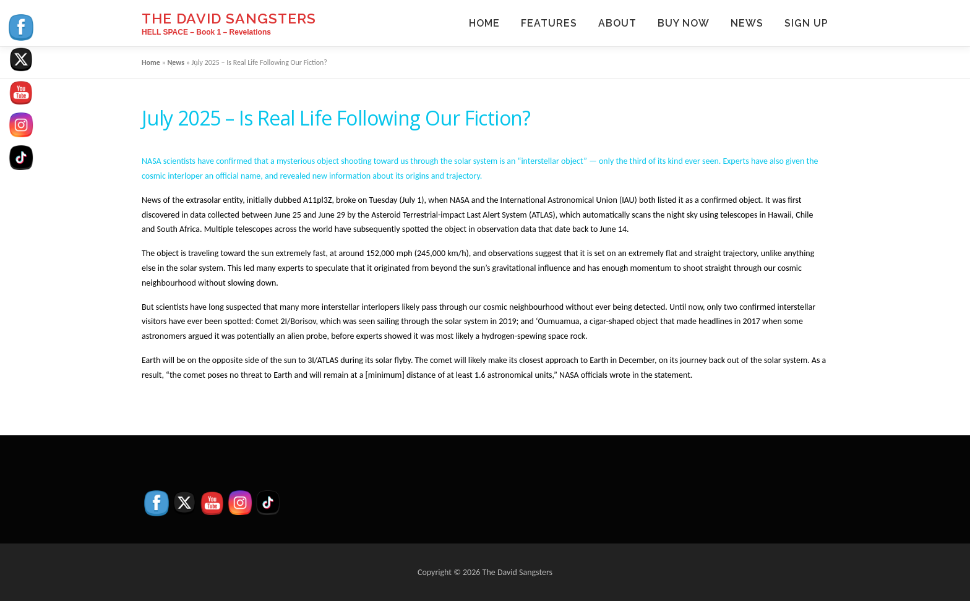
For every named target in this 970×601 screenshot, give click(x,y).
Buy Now (684, 23)
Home (484, 23)
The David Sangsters (229, 18)
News (747, 23)
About (617, 23)
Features (549, 23)
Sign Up (806, 23)
